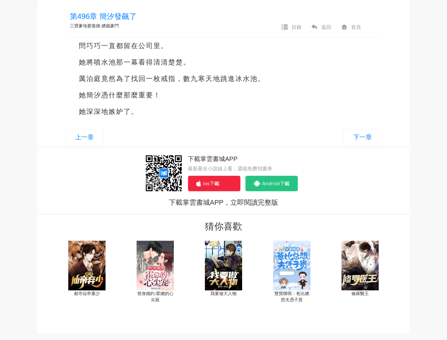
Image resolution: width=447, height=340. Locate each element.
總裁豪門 (110, 25)
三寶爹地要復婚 (85, 25)
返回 (321, 27)
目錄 (291, 27)
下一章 (362, 137)
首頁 (351, 27)
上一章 (84, 137)
